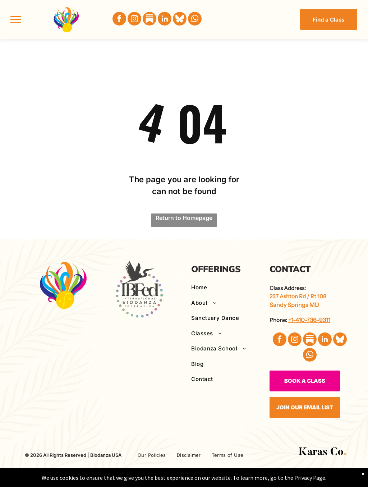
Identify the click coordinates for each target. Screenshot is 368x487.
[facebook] (119, 19)
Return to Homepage (184, 217)
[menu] (15, 19)
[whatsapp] (195, 19)
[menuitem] (227, 287)
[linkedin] (164, 19)
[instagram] (134, 19)
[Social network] (149, 19)
